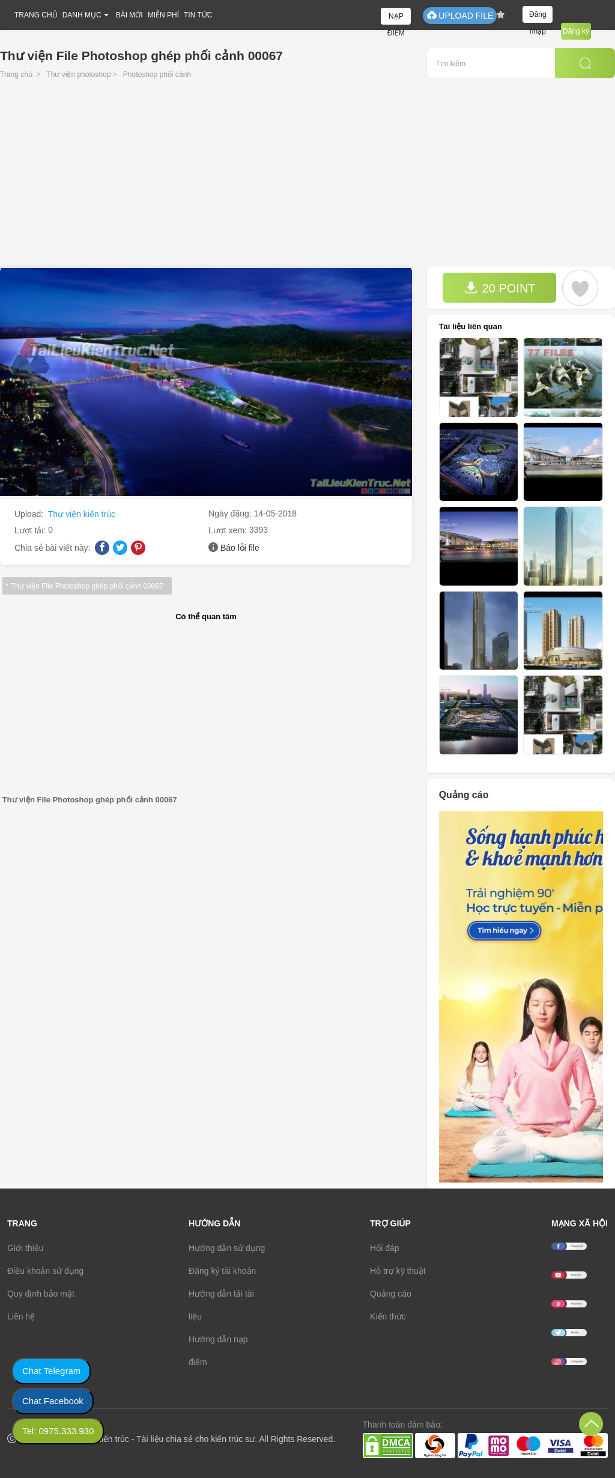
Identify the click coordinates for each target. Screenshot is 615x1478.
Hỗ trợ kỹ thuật (398, 1271)
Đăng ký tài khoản (222, 1271)
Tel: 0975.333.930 (58, 1431)
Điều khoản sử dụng (45, 1271)
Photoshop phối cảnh (157, 74)
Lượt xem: (228, 530)
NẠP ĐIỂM (396, 18)
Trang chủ (16, 74)
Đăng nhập (538, 16)
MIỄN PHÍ (163, 15)
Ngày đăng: (231, 513)
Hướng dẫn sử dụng (227, 1248)
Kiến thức (388, 1316)
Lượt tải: (31, 530)
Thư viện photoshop (78, 74)
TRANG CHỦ (36, 15)
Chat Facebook (52, 1401)
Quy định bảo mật (40, 1293)
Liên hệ (21, 1316)
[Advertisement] (307, 176)
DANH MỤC (81, 15)
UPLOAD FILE (459, 15)
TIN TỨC (198, 15)
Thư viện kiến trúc (81, 514)
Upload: (30, 514)
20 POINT (499, 288)
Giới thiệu (25, 1248)
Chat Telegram (51, 1371)
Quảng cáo (390, 1293)
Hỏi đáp (384, 1248)
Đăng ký (576, 31)
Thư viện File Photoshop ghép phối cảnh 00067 (87, 586)
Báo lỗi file (239, 548)
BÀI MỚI (129, 15)
